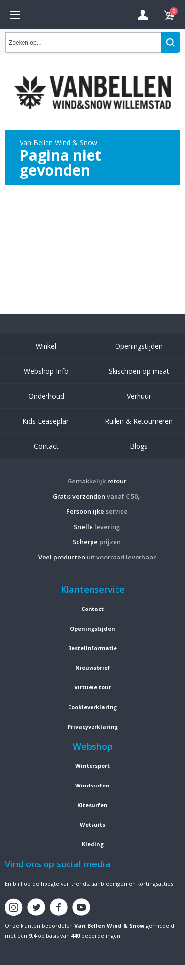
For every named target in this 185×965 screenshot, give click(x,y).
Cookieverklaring (92, 707)
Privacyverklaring (93, 726)
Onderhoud (46, 396)
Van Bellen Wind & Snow (109, 925)
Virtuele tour (92, 687)
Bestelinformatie (92, 648)
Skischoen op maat (139, 371)
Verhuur (139, 396)
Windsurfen (92, 785)
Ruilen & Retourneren (139, 421)
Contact (46, 446)
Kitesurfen (92, 805)
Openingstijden (138, 346)
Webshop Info (46, 371)
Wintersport (92, 765)
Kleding (93, 844)
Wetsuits (92, 824)
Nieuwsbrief (92, 667)
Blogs (139, 446)
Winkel (46, 346)
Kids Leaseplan (46, 421)
